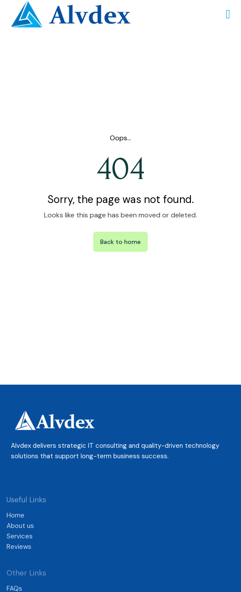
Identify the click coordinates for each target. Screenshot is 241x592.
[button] (228, 14)
